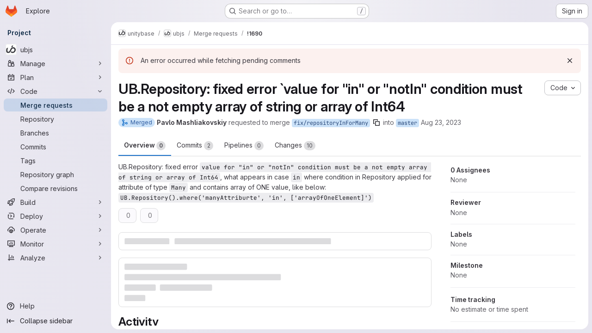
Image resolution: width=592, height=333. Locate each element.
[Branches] (55, 132)
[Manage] (55, 63)
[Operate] (55, 229)
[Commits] (55, 146)
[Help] (55, 306)
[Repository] (55, 118)
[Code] (55, 91)
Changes (295, 145)
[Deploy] (55, 216)
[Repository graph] (55, 174)
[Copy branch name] (376, 122)
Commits (195, 145)
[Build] (55, 202)
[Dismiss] (569, 60)
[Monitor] (55, 243)
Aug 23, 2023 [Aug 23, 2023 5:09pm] (441, 122)
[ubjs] (55, 49)
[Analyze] (55, 257)
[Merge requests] (55, 105)
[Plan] (55, 77)
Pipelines (244, 145)
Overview (145, 145)
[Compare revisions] (55, 188)
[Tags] (55, 160)
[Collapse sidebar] (55, 320)
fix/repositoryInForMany (331, 123)
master (407, 123)
